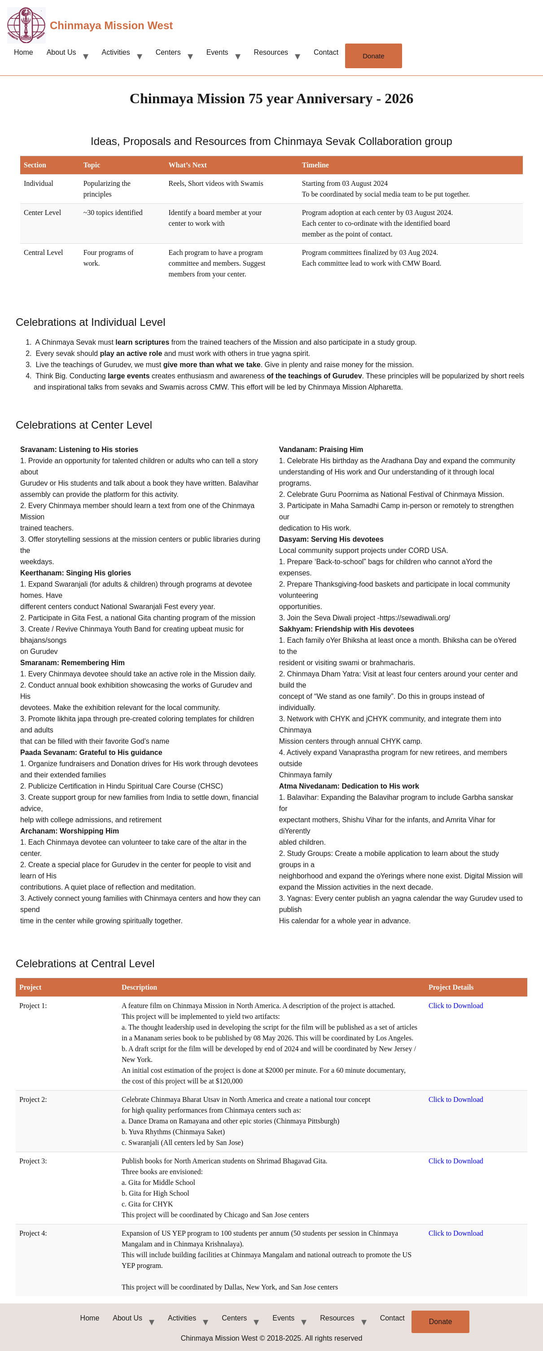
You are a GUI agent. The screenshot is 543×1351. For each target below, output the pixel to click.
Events (217, 52)
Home (23, 52)
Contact (326, 52)
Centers (168, 52)
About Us (61, 52)
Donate (373, 56)
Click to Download (456, 1005)
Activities (116, 52)
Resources (271, 52)
